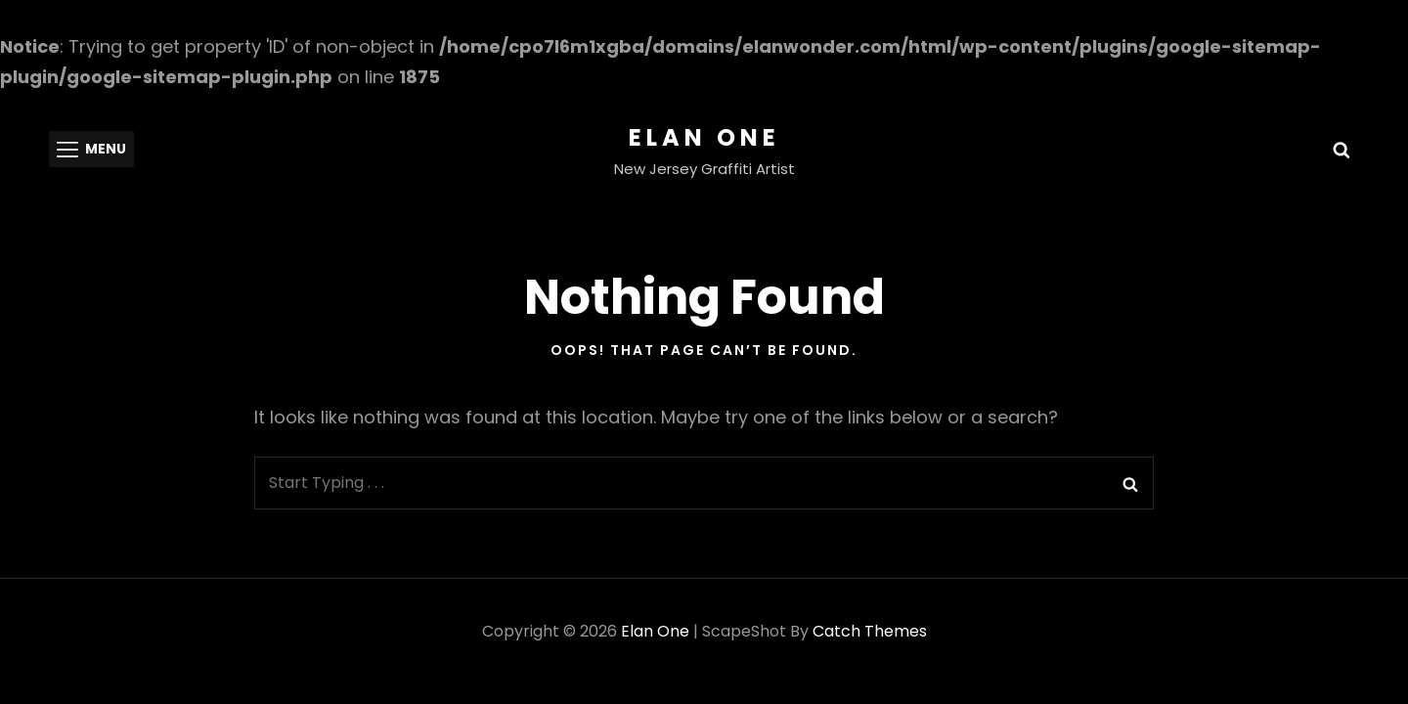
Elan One (704, 137)
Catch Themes (870, 631)
